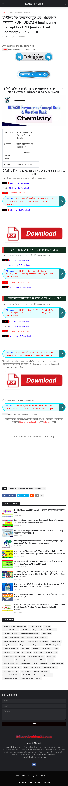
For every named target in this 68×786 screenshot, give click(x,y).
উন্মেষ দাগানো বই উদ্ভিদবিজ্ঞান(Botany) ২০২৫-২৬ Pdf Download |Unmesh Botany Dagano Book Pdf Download (29, 274)
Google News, (25, 422)
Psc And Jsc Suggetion (11, 671)
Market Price (51, 656)
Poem (26, 667)
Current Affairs (55, 641)
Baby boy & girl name (10, 633)
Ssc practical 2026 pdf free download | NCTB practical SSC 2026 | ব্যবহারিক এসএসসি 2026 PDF (38, 531)
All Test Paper (25, 630)
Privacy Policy (22, 782)
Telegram (47, 422)
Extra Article (25, 649)
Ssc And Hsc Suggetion (11, 679)
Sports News (47, 675)
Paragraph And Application (12, 667)
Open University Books (11, 664)
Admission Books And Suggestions (19, 13)
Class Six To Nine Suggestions (36, 637)
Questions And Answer (41, 671)
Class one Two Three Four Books (14, 641)
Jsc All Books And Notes (36, 656)
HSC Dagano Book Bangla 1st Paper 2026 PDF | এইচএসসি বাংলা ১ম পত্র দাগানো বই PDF (39, 595)
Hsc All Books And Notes (50, 649)
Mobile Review (8, 660)
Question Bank (40, 489)
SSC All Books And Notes (12, 675)
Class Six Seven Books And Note (14, 637)
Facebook (35, 422)
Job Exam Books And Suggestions (14, 656)
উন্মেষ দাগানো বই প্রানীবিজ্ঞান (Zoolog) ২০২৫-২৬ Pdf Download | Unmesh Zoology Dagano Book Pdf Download (29, 201)
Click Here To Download (18, 193)
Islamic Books (38, 652)
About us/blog (35, 782)
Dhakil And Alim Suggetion (51, 645)
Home (4, 13)
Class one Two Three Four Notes (37, 641)
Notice (50, 660)
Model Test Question (23, 660)
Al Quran (47, 626)
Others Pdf (43, 664)
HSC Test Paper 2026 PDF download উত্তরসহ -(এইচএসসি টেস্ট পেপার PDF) (39, 511)
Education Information (11, 649)
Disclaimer (46, 782)
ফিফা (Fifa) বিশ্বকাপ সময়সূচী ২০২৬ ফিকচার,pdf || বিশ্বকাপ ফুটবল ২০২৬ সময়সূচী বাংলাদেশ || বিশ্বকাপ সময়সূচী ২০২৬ (38, 521)
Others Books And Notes (29, 664)
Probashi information (50, 667)
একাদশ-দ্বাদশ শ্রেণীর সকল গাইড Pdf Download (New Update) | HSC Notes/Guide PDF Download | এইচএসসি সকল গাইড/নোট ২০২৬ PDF (39, 552)
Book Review (46, 633)
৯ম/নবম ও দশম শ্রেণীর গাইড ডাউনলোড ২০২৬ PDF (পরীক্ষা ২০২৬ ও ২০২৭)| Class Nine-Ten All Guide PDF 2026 (38, 562)
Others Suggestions (56, 664)
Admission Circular (35, 626)
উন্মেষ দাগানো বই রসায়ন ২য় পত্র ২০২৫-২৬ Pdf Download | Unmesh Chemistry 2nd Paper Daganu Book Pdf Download (30, 313)
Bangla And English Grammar (29, 633)
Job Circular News (51, 652)
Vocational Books (27, 679)
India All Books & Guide (11, 652)
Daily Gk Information (10, 645)
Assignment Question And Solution (44, 630)
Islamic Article (26, 652)
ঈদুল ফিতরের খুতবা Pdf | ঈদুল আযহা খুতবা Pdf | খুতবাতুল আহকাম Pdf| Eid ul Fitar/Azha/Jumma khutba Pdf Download (39, 585)
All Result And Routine (11, 630)
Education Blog (34, 3)
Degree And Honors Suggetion (29, 645)
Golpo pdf (35, 649)
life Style (38, 679)
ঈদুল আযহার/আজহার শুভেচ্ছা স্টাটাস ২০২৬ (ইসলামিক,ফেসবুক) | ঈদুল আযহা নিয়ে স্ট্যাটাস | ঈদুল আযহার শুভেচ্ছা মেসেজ (38, 542)
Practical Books (35, 667)
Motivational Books (39, 660)
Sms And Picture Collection (31, 675)
